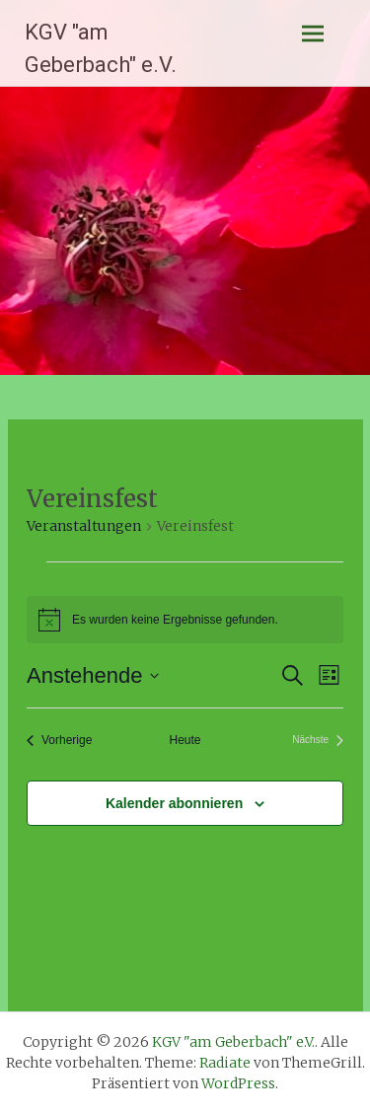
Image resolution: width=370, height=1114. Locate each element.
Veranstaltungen (84, 526)
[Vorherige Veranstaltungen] (59, 740)
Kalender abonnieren (174, 803)
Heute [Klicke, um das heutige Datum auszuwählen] (184, 740)
